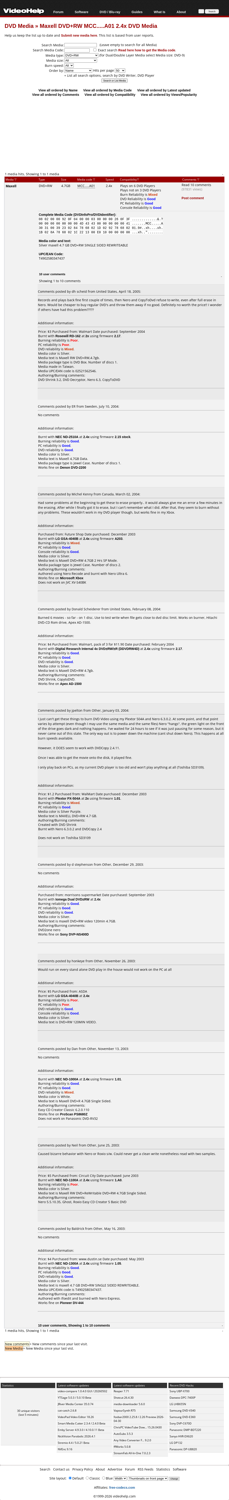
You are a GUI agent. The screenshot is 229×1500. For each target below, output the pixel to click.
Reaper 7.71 (121, 1391)
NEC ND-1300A (67, 1263)
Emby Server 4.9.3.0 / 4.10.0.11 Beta (81, 1430)
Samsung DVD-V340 (182, 1410)
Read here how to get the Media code (146, 50)
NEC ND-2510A (67, 437)
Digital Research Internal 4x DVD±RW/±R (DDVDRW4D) (97, 648)
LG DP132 (176, 1443)
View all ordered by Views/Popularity (169, 94)
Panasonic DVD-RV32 (82, 1118)
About (181, 12)
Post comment (193, 198)
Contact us (61, 1469)
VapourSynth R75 (125, 1410)
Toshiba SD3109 (78, 838)
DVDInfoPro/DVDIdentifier (94, 214)
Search (45, 1469)
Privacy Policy (82, 1469)
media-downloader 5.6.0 (129, 1404)
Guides (136, 12)
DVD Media (19, 25)
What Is (159, 12)
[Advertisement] (117, 134)
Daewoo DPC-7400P (182, 1398)
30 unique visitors (28, 1411)
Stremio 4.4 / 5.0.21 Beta (73, 1443)
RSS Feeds (145, 1469)
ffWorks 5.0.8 (122, 1447)
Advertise (115, 1469)
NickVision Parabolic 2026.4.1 (76, 1436)
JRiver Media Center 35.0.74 (75, 1404)
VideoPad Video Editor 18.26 (76, 1417)
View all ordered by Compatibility (110, 94)
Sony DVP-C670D (181, 1423)
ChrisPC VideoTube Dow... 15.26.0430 (138, 1427)
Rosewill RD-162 (68, 336)
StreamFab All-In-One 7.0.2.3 (132, 1453)
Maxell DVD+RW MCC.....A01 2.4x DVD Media (98, 25)
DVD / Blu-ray (110, 12)
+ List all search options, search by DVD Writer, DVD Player (109, 75)
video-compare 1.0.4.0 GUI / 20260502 (82, 1391)
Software (81, 12)
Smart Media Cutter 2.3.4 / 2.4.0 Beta (81, 1423)
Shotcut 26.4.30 (124, 1398)
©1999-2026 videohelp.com (114, 1496)
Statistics (163, 1469)
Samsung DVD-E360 (182, 1417)
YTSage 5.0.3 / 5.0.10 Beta (74, 1398)
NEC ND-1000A (67, 1079)
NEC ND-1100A (67, 1180)
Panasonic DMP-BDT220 (185, 1430)
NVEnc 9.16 (65, 1449)
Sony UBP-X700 (179, 1391)
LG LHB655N (178, 1404)
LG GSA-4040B (67, 538)
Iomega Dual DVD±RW (72, 899)
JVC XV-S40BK (76, 582)
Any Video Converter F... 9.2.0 (132, 1440)
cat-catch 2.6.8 (67, 1410)
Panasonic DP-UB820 (183, 1449)
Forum (58, 12)
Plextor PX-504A (67, 798)
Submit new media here (79, 35)
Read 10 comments (196, 185)
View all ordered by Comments (55, 94)
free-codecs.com (122, 1487)
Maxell (11, 186)
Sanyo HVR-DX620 (181, 1436)
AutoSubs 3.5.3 (123, 1434)
